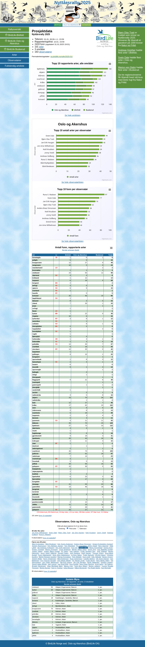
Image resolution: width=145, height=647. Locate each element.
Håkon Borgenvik (80, 568)
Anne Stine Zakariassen (61, 555)
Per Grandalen (81, 546)
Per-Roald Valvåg (94, 568)
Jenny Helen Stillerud (48, 553)
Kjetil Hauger (86, 553)
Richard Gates (63, 553)
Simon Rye (92, 549)
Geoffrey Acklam (107, 562)
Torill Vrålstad (102, 551)
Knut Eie (74, 548)
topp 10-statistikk (45, 515)
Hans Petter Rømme (86, 564)
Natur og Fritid (128, 45)
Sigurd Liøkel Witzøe (39, 564)
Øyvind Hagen (100, 555)
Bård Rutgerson (63, 559)
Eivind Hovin (108, 548)
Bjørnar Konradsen (64, 557)
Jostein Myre (83, 548)
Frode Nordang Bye (88, 551)
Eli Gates (64, 551)
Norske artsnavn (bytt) (70, 250)
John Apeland (75, 553)
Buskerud (86, 25)
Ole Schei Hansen (102, 559)
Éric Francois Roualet (48, 560)
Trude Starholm (88, 555)
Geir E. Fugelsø (56, 568)
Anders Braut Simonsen (82, 544)
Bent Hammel (103, 546)
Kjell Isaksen (74, 551)
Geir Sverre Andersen (65, 544)
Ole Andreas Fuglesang (45, 548)
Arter (14, 55)
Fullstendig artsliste (14, 66)
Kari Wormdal (106, 568)
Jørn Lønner (52, 564)
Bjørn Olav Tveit (126, 32)
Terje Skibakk (77, 557)
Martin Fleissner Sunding (47, 557)
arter (41, 47)
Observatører (14, 60)
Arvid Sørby (99, 564)
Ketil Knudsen (91, 533)
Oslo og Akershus (70, 25)
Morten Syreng (107, 557)
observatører (45, 52)
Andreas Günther (126, 50)
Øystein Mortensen (39, 566)
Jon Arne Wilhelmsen (39, 533)
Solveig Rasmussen (39, 546)
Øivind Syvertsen (51, 549)
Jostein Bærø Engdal (52, 551)
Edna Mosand (68, 568)
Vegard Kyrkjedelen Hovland (102, 544)
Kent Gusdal (73, 564)
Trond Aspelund (64, 549)
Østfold (58, 25)
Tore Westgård (69, 546)
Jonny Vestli (101, 533)
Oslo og (14, 42)
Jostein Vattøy (37, 551)
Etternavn (82, 528)
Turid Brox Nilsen (80, 566)
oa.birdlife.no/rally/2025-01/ (61, 56)
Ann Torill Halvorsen (63, 548)
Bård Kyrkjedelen (38, 544)
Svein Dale (123, 57)
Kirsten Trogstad (38, 549)
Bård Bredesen (50, 544)
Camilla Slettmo (89, 559)
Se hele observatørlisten (72, 182)
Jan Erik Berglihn (79, 562)
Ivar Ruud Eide (63, 564)
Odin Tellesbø (96, 557)
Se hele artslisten (72, 115)
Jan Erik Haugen (78, 533)
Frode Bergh (90, 560)
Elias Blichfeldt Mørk (54, 566)
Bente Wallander (93, 562)
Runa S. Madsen (45, 534)
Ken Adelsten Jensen (55, 546)
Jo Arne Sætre (76, 555)
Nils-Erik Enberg (66, 562)
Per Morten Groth (78, 560)
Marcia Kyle (68, 566)
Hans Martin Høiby (102, 560)
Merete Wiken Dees (79, 549)
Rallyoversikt (14, 29)
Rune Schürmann (76, 559)
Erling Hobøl (92, 546)
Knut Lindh (86, 557)
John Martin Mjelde (64, 560)
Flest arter (71, 528)
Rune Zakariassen (44, 555)
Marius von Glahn (127, 67)
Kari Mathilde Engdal (105, 549)
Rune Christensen (49, 559)
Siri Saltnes (109, 564)
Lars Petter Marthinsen (50, 562)
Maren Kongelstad (95, 548)
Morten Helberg (94, 566)
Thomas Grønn (98, 553)
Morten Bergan (45, 568)
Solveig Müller (37, 559)
